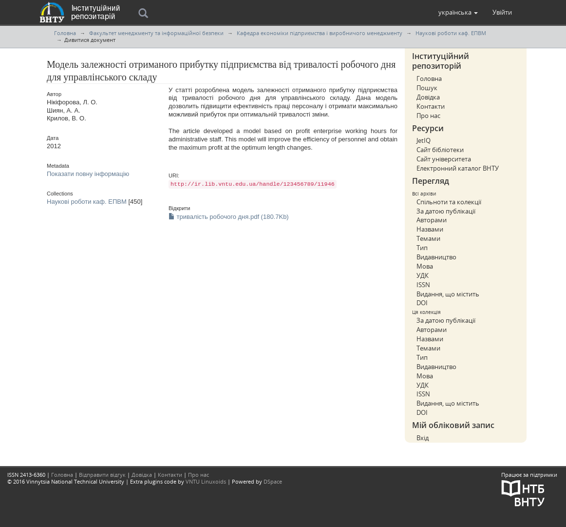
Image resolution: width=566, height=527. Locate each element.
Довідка (428, 97)
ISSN (423, 284)
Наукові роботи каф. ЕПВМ (450, 33)
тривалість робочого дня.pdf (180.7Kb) (229, 216)
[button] (458, 12)
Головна (65, 33)
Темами (428, 238)
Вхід (422, 437)
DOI (422, 302)
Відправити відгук (102, 474)
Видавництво (436, 257)
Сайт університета (443, 159)
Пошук (426, 87)
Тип (422, 247)
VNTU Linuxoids (206, 481)
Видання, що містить (447, 294)
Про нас (428, 115)
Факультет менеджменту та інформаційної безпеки (156, 33)
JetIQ (423, 140)
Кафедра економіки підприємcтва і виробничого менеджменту (319, 33)
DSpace (273, 481)
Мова (424, 266)
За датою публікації (445, 211)
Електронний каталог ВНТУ (457, 168)
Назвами (429, 229)
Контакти (430, 106)
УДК (422, 275)
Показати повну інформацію (88, 173)
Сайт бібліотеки (440, 149)
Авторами (431, 219)
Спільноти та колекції (448, 201)
